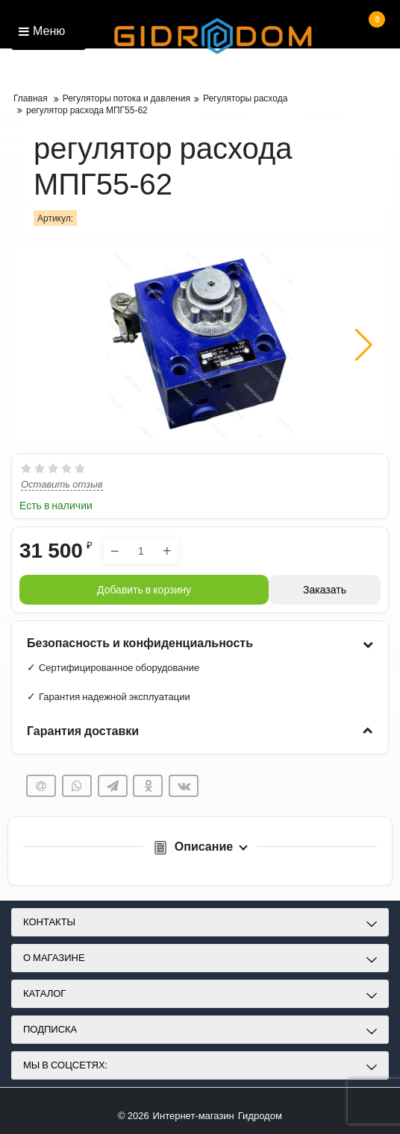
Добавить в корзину (144, 590)
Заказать (324, 590)
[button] (364, 345)
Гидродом (260, 1115)
